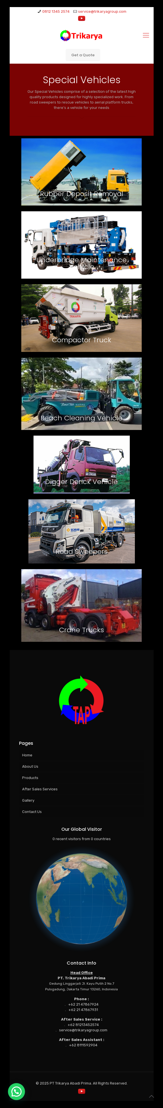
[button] (16, 1091)
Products (30, 778)
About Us (30, 766)
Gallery (28, 800)
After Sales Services (40, 789)
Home (27, 755)
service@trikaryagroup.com (102, 11)
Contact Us (32, 812)
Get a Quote (83, 55)
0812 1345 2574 (56, 11)
